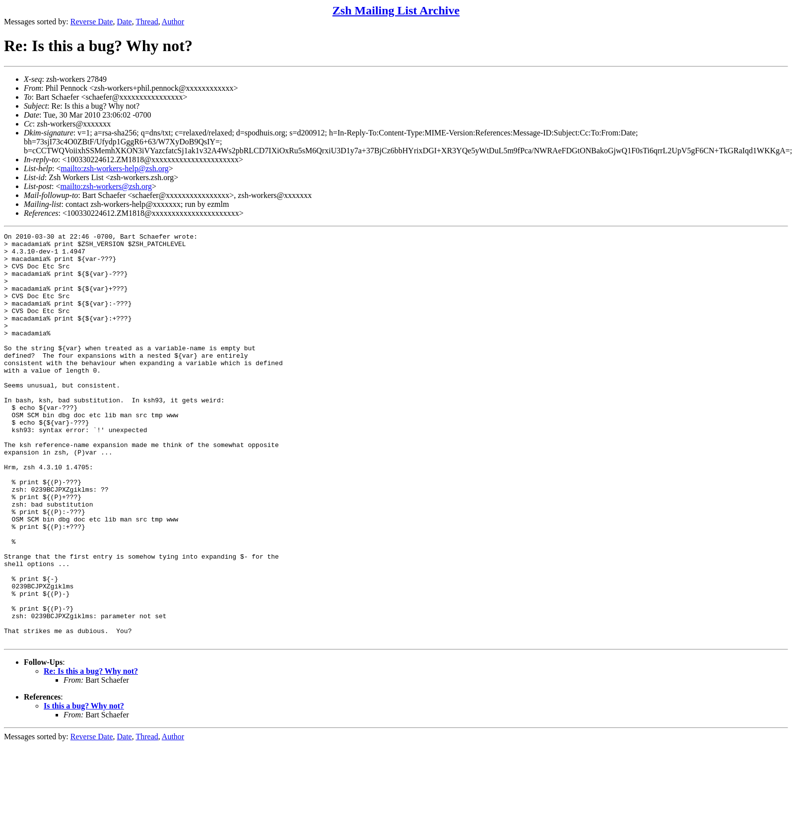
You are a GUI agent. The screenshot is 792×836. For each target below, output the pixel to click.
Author (173, 21)
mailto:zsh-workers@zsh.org (106, 186)
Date (124, 21)
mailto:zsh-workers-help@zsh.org (115, 168)
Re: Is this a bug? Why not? (91, 753)
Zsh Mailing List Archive (396, 10)
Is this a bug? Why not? (84, 787)
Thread (146, 21)
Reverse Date (91, 21)
